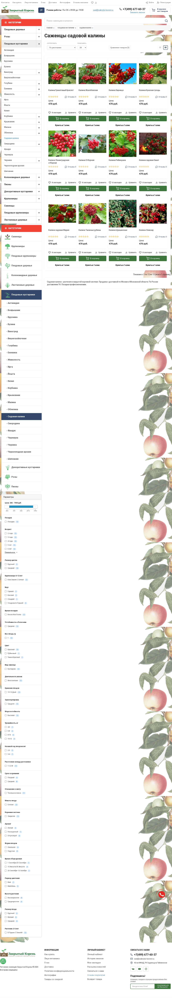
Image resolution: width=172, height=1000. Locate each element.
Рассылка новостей (96, 967)
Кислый (11, 595)
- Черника (11, 445)
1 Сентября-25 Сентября (17, 863)
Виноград (23, 72)
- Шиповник (12, 459)
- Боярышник (12, 310)
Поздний (11, 778)
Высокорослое (14, 898)
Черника (23, 160)
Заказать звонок (137, 12)
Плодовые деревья (23, 29)
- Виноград (11, 331)
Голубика (23, 83)
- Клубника (11, 388)
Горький (11, 591)
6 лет (10, 549)
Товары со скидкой (53, 979)
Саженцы (9, 205)
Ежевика (23, 88)
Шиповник (8, 171)
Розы (23, 36)
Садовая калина (11, 138)
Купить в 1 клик (62, 125)
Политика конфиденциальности (59, 971)
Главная (49, 28)
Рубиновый (12, 653)
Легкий (11, 828)
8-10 (10, 735)
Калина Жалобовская (88, 90)
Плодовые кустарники (23, 43)
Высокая (12, 715)
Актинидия (9, 50)
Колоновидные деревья (23, 177)
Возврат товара (94, 979)
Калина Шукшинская (118, 230)
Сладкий (11, 599)
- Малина (10, 402)
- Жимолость (12, 359)
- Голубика (11, 345)
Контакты (5, 2)
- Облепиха (11, 409)
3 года (11, 537)
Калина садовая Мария (58, 230)
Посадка (12, 522)
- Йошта (10, 374)
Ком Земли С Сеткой (16, 580)
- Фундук (10, 430)
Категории (13, 228)
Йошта (7, 105)
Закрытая (12, 816)
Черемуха (8, 155)
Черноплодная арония (14, 166)
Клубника (23, 116)
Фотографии (65, 2)
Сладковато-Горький (16, 603)
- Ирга (9, 367)
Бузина (7, 67)
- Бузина (10, 324)
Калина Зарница (116, 90)
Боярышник (9, 56)
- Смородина (12, 423)
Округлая (12, 851)
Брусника (8, 61)
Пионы (23, 184)
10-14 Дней (13, 692)
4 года (11, 541)
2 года (11, 533)
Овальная (12, 847)
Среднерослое (14, 902)
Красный (12, 650)
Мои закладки (94, 962)
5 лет (10, 545)
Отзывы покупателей (96, 975)
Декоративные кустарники (23, 191)
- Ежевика (11, 352)
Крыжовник (23, 121)
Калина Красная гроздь (149, 90)
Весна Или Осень (15, 615)
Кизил (7, 111)
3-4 (9, 754)
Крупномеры (23, 198)
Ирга (6, 100)
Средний (12, 568)
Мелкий (11, 917)
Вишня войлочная (12, 78)
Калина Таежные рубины (90, 230)
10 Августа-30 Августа (16, 867)
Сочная (11, 805)
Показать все (11, 552)
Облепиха (23, 132)
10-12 (10, 739)
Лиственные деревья (23, 220)
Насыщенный (13, 832)
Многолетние (13, 681)
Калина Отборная (86, 160)
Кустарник (12, 669)
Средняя (12, 626)
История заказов (95, 958)
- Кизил (9, 381)
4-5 (9, 727)
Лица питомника (31, 2)
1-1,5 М (11, 766)
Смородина (23, 143)
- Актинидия (12, 303)
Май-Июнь (12, 886)
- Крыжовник (12, 395)
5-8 (9, 731)
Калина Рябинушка (117, 160)
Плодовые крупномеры (23, 212)
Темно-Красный (14, 657)
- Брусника (11, 317)
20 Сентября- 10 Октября (17, 871)
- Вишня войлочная (15, 338)
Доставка (53, 2)
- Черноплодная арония (18, 452)
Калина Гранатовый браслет (61, 90)
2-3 (9, 750)
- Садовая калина (15, 416)
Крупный (11, 564)
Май (10, 882)
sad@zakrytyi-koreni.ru (103, 10)
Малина (23, 127)
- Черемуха (11, 437)
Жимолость (23, 94)
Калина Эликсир (146, 230)
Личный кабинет (95, 954)
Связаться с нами (95, 971)
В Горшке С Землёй (16, 933)
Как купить (17, 2)
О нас (43, 2)
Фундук (7, 149)
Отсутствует (13, 836)
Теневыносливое (15, 793)
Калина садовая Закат (149, 160)
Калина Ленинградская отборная (58, 161)
